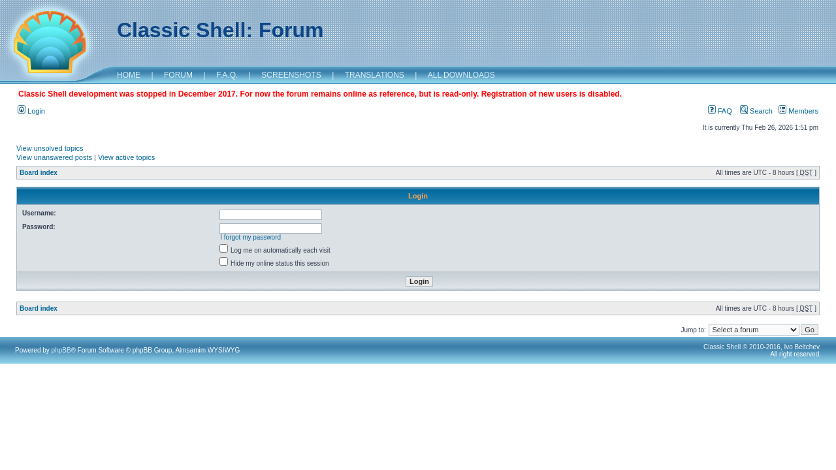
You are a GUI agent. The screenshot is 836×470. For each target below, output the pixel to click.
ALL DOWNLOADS (461, 75)
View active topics (126, 157)
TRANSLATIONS (374, 75)
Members (798, 111)
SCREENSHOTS (291, 75)
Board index (38, 172)
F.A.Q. (227, 75)
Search (756, 111)
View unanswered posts (54, 157)
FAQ (720, 111)
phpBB (61, 350)
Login (31, 111)
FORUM (178, 75)
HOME (128, 75)
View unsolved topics (50, 148)
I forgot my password (250, 237)
